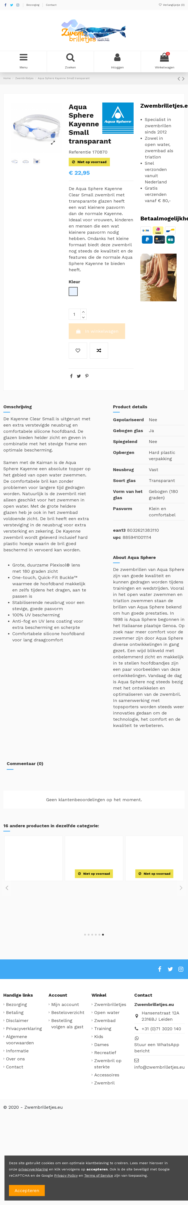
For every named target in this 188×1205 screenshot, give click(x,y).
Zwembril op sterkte (108, 1064)
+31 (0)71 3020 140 (161, 1028)
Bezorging (33, 4)
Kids (98, 1036)
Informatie (17, 1050)
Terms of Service (98, 1175)
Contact (51, 4)
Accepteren (27, 1190)
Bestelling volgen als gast (67, 1023)
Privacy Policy (66, 1175)
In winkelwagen (96, 331)
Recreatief (105, 1052)
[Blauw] (33, 913)
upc (117, 537)
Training (102, 1028)
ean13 (119, 530)
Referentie (80, 152)
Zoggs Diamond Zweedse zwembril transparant (33, 891)
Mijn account (65, 1004)
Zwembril (104, 1083)
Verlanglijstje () (172, 4)
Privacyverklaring (24, 1028)
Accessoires (106, 1075)
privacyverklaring (33, 1169)
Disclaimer (17, 1020)
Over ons (15, 1058)
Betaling (15, 1012)
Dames (101, 1044)
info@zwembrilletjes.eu (159, 1067)
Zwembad (104, 1020)
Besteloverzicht (67, 1012)
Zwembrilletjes (110, 1004)
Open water (107, 1012)
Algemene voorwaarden (20, 1039)
